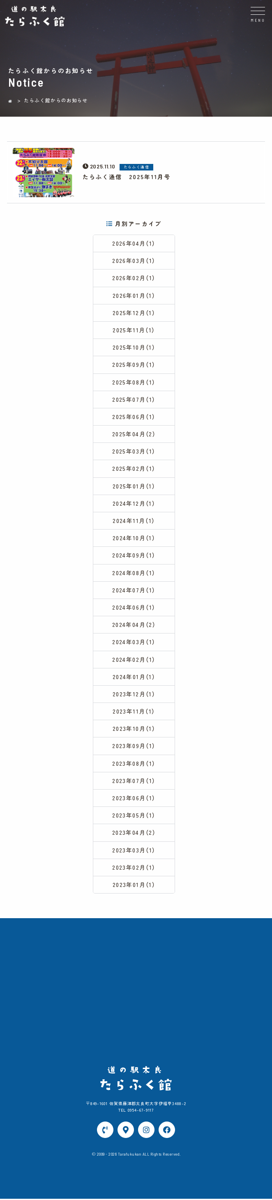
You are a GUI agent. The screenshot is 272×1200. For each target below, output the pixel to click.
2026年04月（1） (133, 244)
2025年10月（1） (134, 347)
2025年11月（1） (134, 330)
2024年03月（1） (133, 642)
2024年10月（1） (134, 538)
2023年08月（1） (133, 763)
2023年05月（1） (133, 815)
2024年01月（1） (134, 677)
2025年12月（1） (134, 313)
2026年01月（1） (134, 295)
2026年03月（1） (133, 261)
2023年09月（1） (133, 746)
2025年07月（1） (133, 399)
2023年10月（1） (134, 729)
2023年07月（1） (133, 781)
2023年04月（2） (134, 833)
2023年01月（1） (134, 885)
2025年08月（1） (133, 382)
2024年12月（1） (134, 504)
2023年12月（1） (134, 694)
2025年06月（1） (133, 417)
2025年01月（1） (134, 486)
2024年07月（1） (133, 590)
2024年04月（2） (134, 625)
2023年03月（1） (133, 850)
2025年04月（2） (134, 434)
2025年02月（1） (133, 469)
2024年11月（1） (134, 521)
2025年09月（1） (133, 365)
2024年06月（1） (133, 607)
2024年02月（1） (133, 659)
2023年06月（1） (133, 798)
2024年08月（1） (133, 573)
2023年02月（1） (133, 868)
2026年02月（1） (133, 278)
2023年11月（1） (134, 711)
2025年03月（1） (133, 451)
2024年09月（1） (133, 555)
